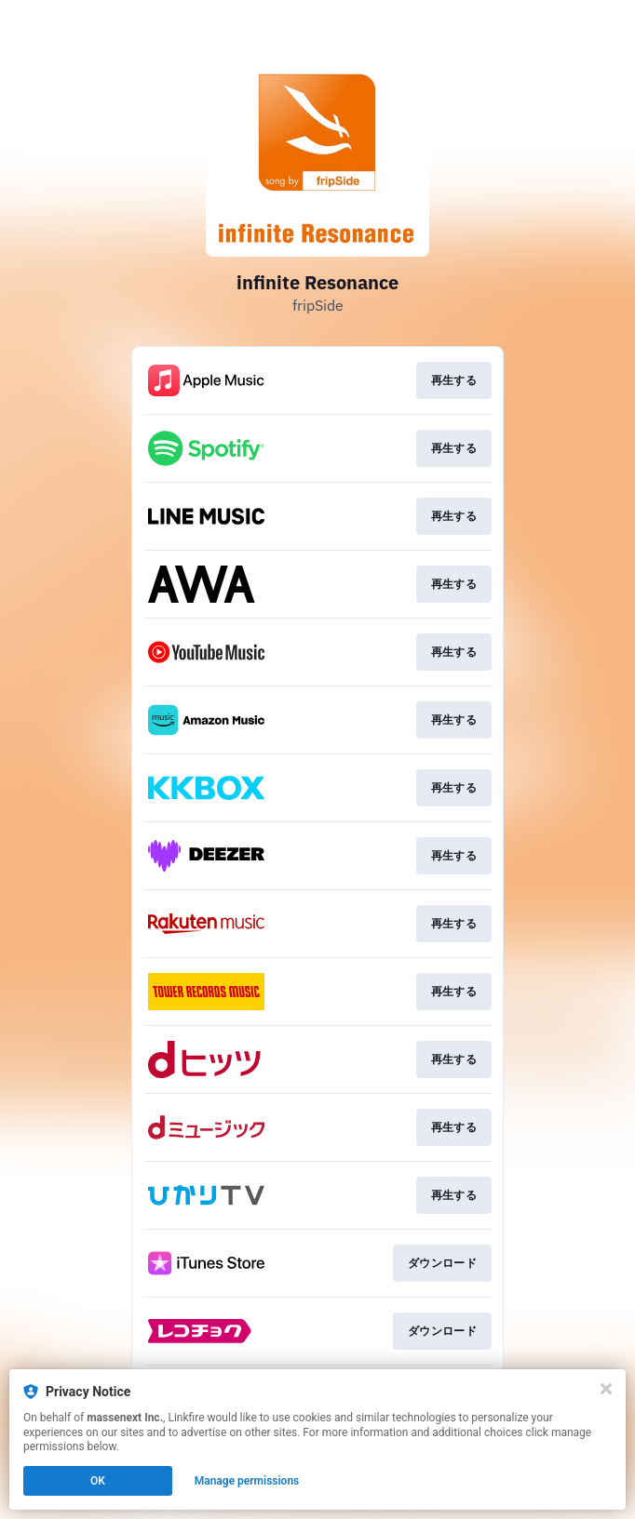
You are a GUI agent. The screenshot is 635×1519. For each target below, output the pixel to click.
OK (97, 1480)
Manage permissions (247, 1480)
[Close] (606, 1389)
